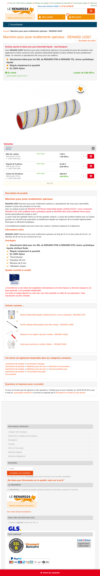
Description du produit (85, 41)
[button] (50, 148)
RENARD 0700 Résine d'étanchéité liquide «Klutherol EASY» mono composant (60, 209)
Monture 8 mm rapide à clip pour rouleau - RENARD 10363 (44, 334)
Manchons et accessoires (59, 366)
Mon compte (47, 17)
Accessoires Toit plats (35, 364)
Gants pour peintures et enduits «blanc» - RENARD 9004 (43, 344)
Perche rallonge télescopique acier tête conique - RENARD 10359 (46, 325)
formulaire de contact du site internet (70, 393)
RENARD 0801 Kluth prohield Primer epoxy (72, 212)
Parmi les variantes (51, 573)
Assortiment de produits (14, 364)
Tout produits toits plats (36, 372)
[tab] (50, 148)
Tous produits (10, 374)
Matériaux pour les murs (36, 366)
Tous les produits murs (58, 369)
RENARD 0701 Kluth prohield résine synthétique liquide (28, 212)
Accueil (6, 31)
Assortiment (16, 24)
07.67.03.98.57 (67, 6)
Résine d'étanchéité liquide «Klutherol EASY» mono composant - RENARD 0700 (52, 315)
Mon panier (77, 17)
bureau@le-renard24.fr (23, 393)
